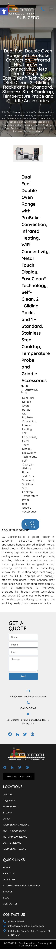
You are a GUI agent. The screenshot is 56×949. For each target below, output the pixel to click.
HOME (6, 867)
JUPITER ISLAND (12, 842)
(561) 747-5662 (28, 708)
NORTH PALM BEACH (14, 830)
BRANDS (7, 891)
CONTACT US (10, 903)
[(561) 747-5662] (28, 702)
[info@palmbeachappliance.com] (28, 690)
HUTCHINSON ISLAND (15, 836)
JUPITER (8, 794)
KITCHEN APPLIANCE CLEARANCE (21, 885)
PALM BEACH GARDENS (16, 824)
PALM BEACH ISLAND (14, 848)
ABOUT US (8, 873)
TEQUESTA (9, 800)
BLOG (6, 897)
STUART (7, 812)
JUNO (6, 818)
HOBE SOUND (10, 806)
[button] (4, 11)
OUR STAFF (9, 879)
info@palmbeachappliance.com (28, 696)
